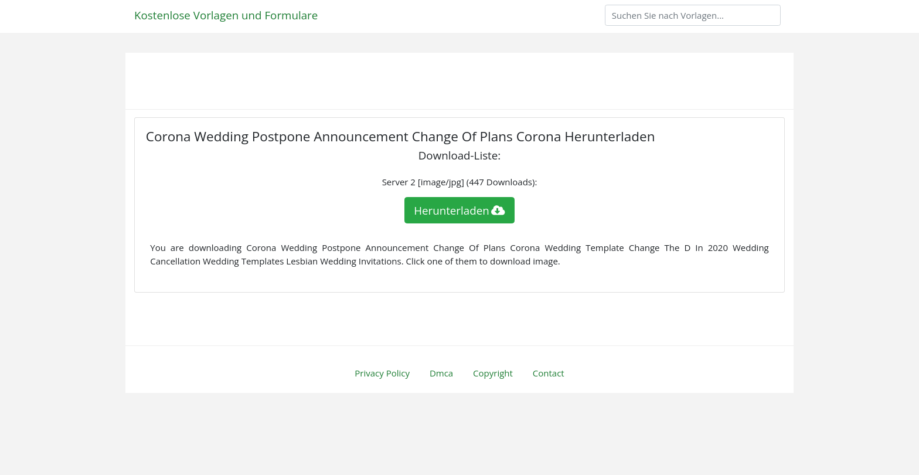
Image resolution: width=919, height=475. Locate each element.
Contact (548, 373)
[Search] (693, 15)
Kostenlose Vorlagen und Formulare (226, 15)
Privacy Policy (382, 373)
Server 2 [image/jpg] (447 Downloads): (459, 182)
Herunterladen (459, 210)
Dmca (441, 373)
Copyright (493, 373)
